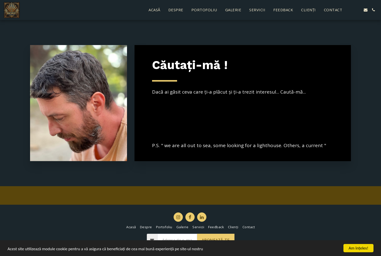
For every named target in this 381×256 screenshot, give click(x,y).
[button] (350, 10)
